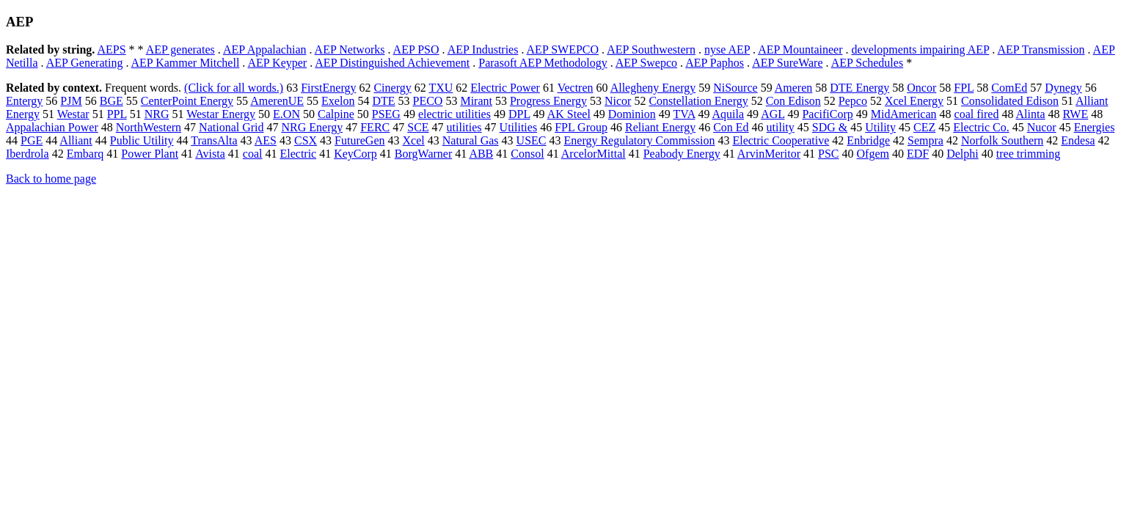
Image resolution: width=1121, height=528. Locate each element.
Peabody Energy (681, 153)
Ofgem (873, 153)
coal (253, 153)
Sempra (925, 140)
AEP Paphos (714, 62)
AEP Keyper (277, 62)
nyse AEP (727, 49)
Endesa (1078, 140)
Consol (527, 153)
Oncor (921, 87)
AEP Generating (84, 62)
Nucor (1041, 127)
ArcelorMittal (593, 153)
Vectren (576, 87)
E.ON (286, 114)
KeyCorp (355, 153)
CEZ (924, 127)
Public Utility (142, 140)
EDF (918, 153)
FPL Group (581, 127)
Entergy (24, 101)
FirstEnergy (328, 87)
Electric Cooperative (780, 140)
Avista (210, 153)
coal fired (976, 114)
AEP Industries (483, 49)
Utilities (519, 127)
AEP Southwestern (651, 49)
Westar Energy (220, 114)
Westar (73, 114)
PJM (70, 101)
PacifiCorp (827, 114)
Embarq (85, 153)
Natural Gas (470, 140)
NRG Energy (312, 127)
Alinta (1030, 114)
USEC (531, 140)
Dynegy (1063, 87)
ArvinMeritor (768, 153)
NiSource (735, 87)
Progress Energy (548, 101)
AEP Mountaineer (800, 49)
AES (266, 140)
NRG (157, 114)
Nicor (618, 101)
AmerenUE (277, 101)
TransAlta (214, 140)
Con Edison (793, 101)
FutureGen (359, 140)
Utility (880, 127)
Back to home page (51, 178)
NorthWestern (148, 127)
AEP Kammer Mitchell (185, 62)
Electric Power (505, 87)
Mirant (476, 101)
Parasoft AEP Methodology (542, 62)
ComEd (1009, 87)
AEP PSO (416, 49)
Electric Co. (981, 127)
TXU (440, 87)
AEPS (111, 49)
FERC (375, 127)
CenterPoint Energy (187, 101)
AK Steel (569, 114)
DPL (519, 114)
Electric (298, 153)
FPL (964, 87)
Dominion (632, 114)
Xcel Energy (914, 101)
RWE (1076, 114)
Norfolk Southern (1002, 140)
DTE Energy (859, 87)
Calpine (336, 114)
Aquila (728, 114)
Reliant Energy (660, 127)
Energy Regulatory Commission (639, 140)
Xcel (414, 140)
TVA (684, 114)
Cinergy (392, 87)
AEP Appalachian (265, 49)
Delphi (962, 153)
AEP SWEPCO (563, 49)
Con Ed (730, 127)
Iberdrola (27, 153)
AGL (772, 114)
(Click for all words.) (233, 87)
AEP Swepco (646, 62)
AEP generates (180, 49)
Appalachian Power (52, 127)
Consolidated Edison (1010, 101)
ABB (481, 153)
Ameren (794, 87)
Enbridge (868, 140)
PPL (117, 114)
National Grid (231, 127)
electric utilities (454, 114)
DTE (383, 101)
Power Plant (149, 153)
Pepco (853, 101)
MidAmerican (904, 114)
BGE (111, 101)
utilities (464, 127)
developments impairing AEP (921, 49)
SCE (417, 127)
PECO (428, 101)
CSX (305, 140)
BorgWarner (423, 153)
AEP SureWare (787, 62)
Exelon (337, 101)
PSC (828, 153)
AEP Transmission (1040, 49)
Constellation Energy (698, 101)
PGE (32, 140)
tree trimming (1028, 153)
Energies (1094, 127)
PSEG (386, 114)
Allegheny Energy (653, 87)
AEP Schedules (867, 62)
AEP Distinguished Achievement (392, 62)
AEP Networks (350, 49)
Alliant (75, 140)
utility (781, 127)
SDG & (829, 127)
